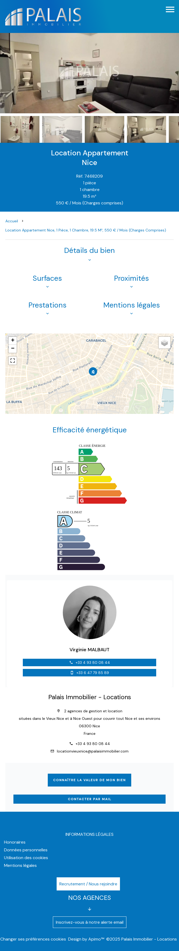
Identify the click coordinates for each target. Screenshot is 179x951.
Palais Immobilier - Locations (89, 697)
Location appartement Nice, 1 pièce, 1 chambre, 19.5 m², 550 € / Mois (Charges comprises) (85, 230)
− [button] (12, 349)
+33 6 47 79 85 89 (92, 672)
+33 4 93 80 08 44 (93, 662)
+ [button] (12, 341)
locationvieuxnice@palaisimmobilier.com (93, 751)
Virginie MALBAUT (89, 649)
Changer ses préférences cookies (33, 939)
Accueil (11, 221)
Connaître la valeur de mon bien (89, 780)
